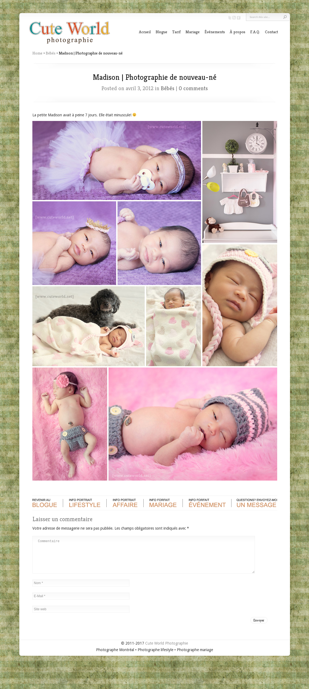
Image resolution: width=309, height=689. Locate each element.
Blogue (161, 31)
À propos (237, 31)
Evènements (207, 503)
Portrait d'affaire (124, 503)
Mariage (193, 31)
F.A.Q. (255, 31)
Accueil (145, 31)
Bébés (50, 53)
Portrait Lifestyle (84, 503)
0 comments (193, 88)
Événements (215, 31)
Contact (271, 31)
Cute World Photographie (166, 650)
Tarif (176, 31)
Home (37, 53)
